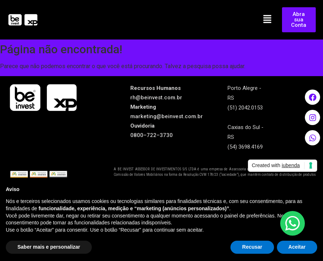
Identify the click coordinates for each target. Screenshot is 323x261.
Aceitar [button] (297, 247)
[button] (267, 20)
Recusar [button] (252, 247)
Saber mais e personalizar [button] (48, 247)
